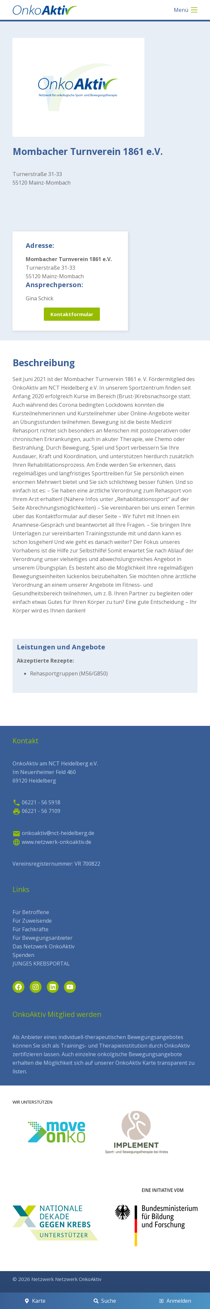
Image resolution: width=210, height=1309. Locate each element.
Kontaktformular (71, 314)
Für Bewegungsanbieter (43, 937)
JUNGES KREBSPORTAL (41, 963)
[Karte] (35, 1301)
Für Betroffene (31, 912)
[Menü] (185, 10)
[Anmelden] (175, 1301)
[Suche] (105, 1301)
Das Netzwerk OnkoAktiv (44, 946)
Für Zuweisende (32, 920)
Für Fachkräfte (30, 929)
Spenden (23, 955)
